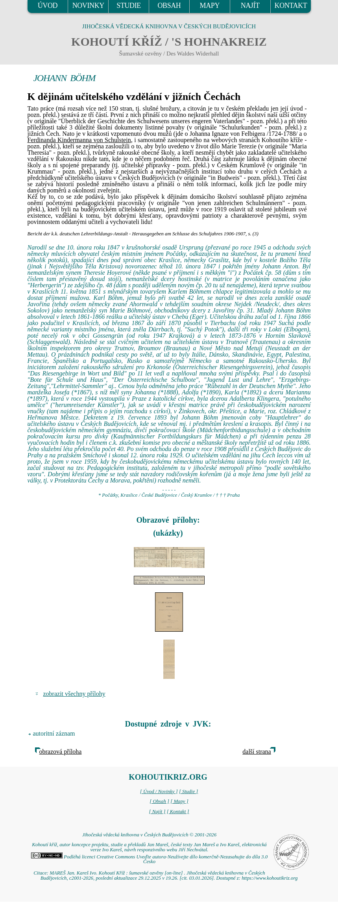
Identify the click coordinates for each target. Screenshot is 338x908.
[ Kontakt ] (178, 811)
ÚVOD (47, 5)
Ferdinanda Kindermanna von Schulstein (79, 140)
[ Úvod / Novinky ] (159, 791)
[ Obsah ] (159, 801)
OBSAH (169, 5)
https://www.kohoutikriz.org (269, 878)
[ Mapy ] (179, 801)
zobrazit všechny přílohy (74, 693)
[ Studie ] (188, 791)
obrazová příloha (60, 751)
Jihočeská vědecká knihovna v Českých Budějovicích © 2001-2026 (149, 835)
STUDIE (128, 5)
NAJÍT (250, 5)
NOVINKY (88, 5)
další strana (256, 751)
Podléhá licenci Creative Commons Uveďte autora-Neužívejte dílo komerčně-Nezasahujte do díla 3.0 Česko (149, 859)
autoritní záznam (54, 733)
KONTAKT (291, 5)
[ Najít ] (157, 811)
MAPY (210, 5)
